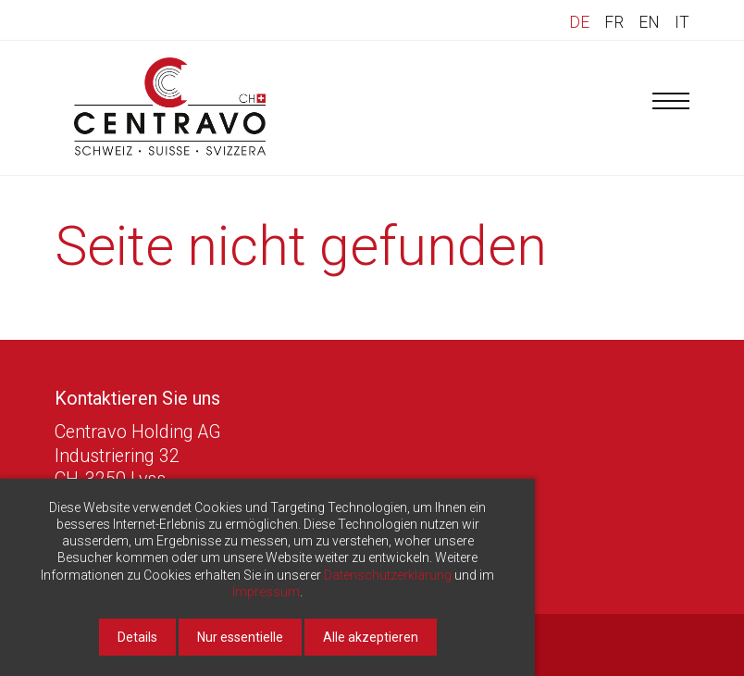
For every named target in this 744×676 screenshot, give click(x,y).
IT (682, 22)
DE (579, 22)
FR (614, 22)
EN (649, 22)
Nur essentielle (240, 637)
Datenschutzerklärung (388, 575)
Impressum (266, 591)
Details (137, 637)
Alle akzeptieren (370, 637)
